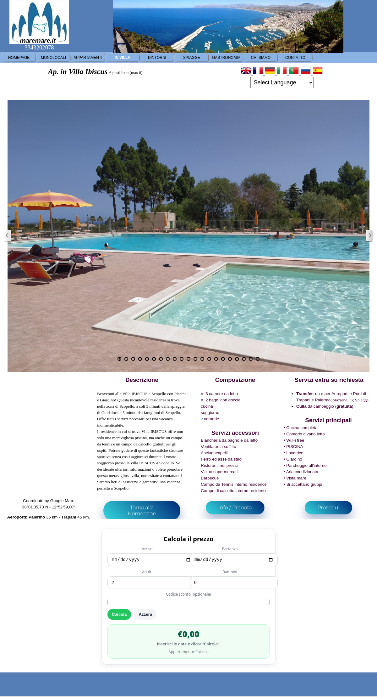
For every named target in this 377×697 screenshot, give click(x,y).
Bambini (229, 572)
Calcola (119, 615)
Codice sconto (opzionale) (188, 595)
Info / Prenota (235, 508)
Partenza (230, 549)
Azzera (145, 615)
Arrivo (147, 549)
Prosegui (328, 508)
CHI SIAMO (261, 57)
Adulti (147, 572)
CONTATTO (295, 57)
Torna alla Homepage (142, 511)
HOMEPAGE (19, 57)
